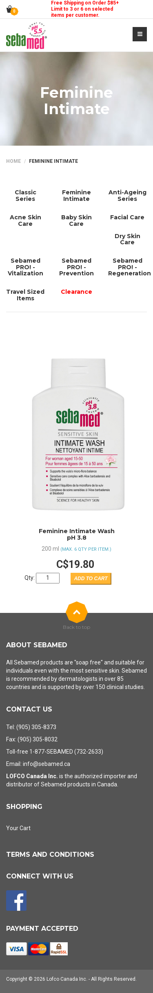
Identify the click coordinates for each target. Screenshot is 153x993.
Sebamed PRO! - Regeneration (129, 267)
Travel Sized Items (25, 295)
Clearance (76, 291)
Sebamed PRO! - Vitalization (25, 267)
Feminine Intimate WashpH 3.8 (77, 534)
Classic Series (25, 195)
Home (13, 161)
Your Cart (18, 828)
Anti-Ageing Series (127, 195)
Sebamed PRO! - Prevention (76, 267)
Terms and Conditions (50, 854)
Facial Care (127, 217)
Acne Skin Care (25, 220)
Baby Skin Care (76, 220)
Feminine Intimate (76, 195)
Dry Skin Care (127, 239)
